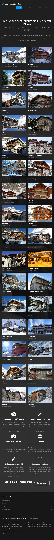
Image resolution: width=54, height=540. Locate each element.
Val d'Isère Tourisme (27, 500)
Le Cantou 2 (31, 133)
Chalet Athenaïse (6, 291)
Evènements (27, 512)
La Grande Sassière (33, 178)
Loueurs (25, 7)
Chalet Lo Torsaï (6, 201)
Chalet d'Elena (6, 314)
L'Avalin (4, 155)
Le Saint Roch (5, 382)
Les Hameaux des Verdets (35, 155)
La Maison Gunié (32, 110)
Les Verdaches (6, 178)
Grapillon (30, 223)
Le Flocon (30, 87)
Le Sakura (4, 110)
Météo (27, 506)
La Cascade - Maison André (35, 291)
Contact (48, 7)
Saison (31, 7)
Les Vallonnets (6, 268)
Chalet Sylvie (31, 336)
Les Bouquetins (32, 246)
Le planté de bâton (33, 268)
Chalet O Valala (32, 65)
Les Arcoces (31, 404)
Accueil (19, 7)
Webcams (27, 503)
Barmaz (30, 359)
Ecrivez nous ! (42, 483)
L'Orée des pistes (32, 201)
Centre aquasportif (27, 509)
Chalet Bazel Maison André (9, 65)
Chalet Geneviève (7, 336)
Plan (36, 7)
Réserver (41, 7)
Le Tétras (4, 133)
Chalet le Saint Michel (34, 314)
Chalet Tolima (5, 87)
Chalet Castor (5, 246)
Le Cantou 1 (5, 404)
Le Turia (30, 382)
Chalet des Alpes (6, 359)
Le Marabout (5, 223)
